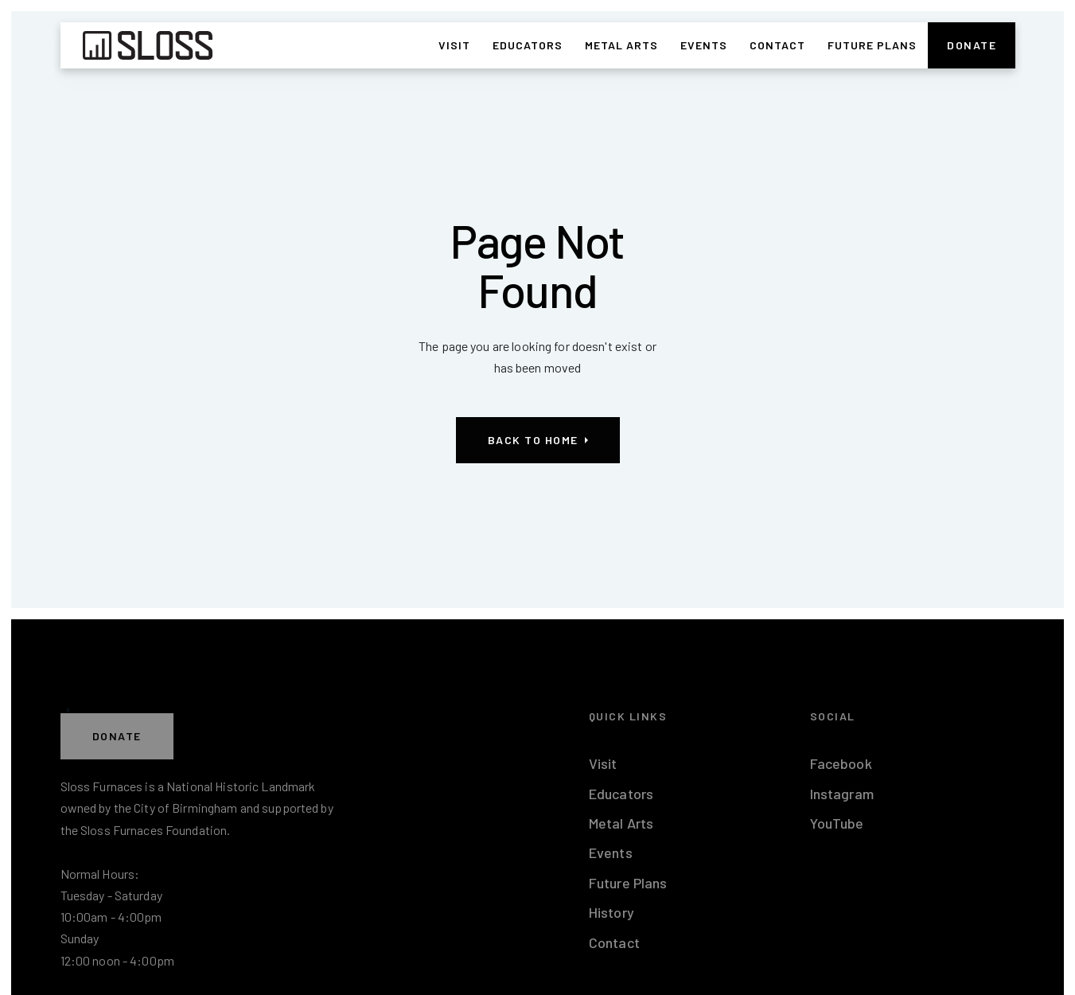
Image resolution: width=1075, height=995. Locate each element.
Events (703, 45)
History (611, 912)
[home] (147, 45)
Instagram (842, 793)
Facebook (841, 763)
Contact (777, 45)
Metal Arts (621, 45)
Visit (454, 45)
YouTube (837, 823)
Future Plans (872, 45)
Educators (528, 45)
